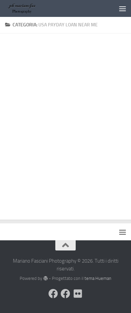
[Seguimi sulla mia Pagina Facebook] (65, 293)
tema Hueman (98, 278)
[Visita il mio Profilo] (53, 293)
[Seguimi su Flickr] (77, 293)
